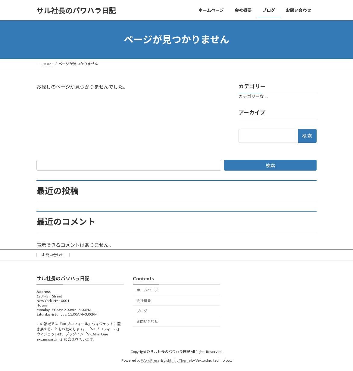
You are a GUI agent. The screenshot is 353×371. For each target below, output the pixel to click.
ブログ (141, 311)
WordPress (150, 360)
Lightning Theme (177, 360)
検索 (270, 165)
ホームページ (147, 290)
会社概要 (143, 300)
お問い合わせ (53, 255)
